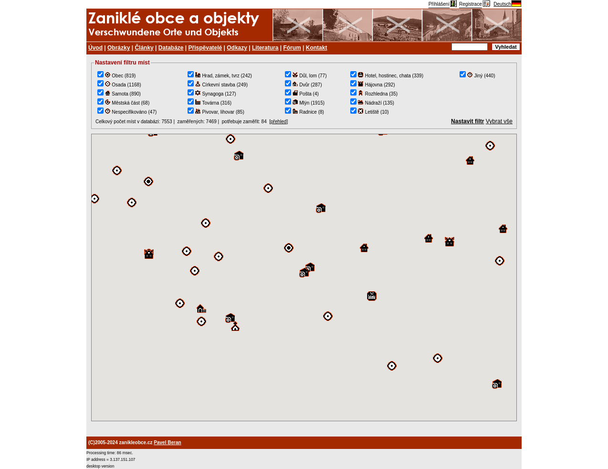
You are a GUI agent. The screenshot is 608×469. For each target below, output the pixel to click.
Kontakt (316, 47)
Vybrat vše (499, 121)
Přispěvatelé (205, 47)
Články (144, 47)
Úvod (95, 47)
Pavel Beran (167, 442)
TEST (304, 277)
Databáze (171, 47)
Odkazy (237, 47)
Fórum (292, 47)
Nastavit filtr (467, 121)
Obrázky (118, 47)
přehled (278, 121)
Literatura (265, 47)
